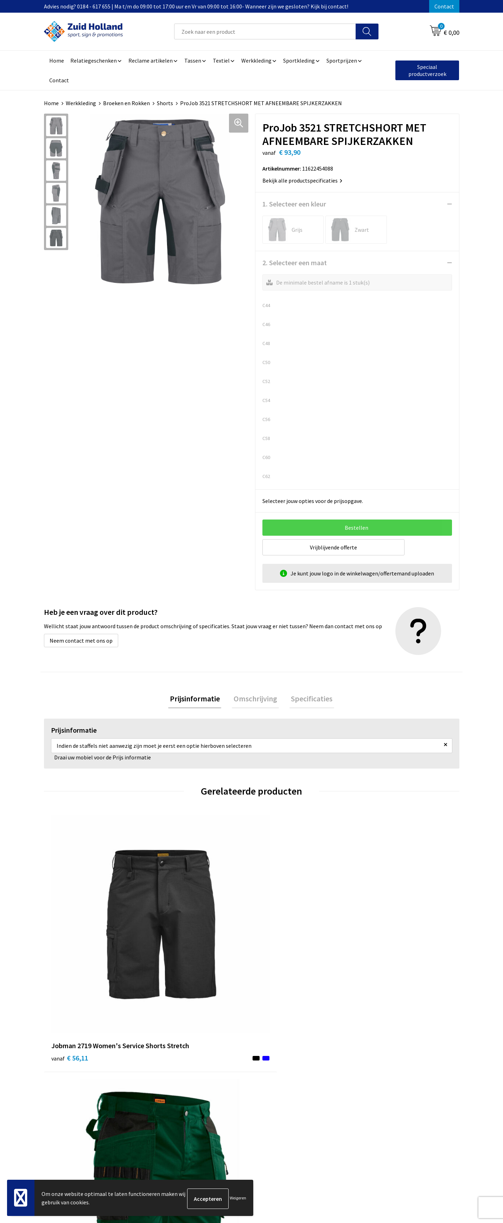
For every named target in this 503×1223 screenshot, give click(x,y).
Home (51, 103)
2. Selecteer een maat (294, 262)
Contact (444, 6)
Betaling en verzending (235, 1070)
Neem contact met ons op (81, 640)
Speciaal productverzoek (427, 70)
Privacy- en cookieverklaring (394, 1059)
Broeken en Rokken (126, 103)
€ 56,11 (69, 940)
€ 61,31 (277, 940)
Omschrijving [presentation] (255, 699)
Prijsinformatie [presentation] (198, 699)
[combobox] (265, 31)
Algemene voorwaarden (389, 1048)
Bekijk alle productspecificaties (302, 180)
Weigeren (238, 1198)
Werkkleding (81, 103)
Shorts (165, 103)
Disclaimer (373, 1070)
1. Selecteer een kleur (294, 203)
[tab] (198, 699)
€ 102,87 (383, 940)
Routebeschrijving (230, 1080)
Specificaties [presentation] (308, 699)
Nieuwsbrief (222, 1059)
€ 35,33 (173, 929)
